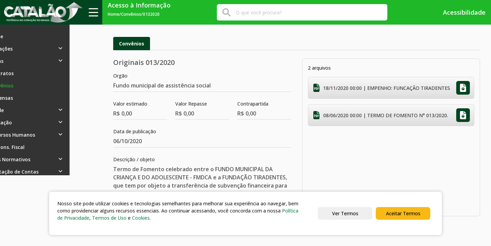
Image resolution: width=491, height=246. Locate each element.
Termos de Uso (109, 218)
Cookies (141, 218)
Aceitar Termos (403, 213)
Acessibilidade (459, 12)
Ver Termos (345, 213)
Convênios (131, 43)
